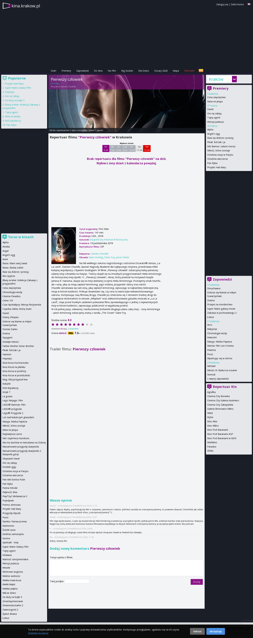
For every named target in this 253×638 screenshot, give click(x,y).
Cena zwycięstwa (216, 97)
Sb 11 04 (139, 148)
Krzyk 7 (6, 392)
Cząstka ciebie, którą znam (17, 308)
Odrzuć (197, 631)
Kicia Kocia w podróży (14, 371)
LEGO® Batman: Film (14, 404)
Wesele (6, 567)
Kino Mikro (213, 425)
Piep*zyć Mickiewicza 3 (14, 496)
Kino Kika (212, 421)
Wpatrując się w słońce (219, 358)
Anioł (5, 259)
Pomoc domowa (11, 504)
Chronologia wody (217, 333)
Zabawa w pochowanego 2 (222, 312)
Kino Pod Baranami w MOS (221, 438)
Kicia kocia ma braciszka (15, 362)
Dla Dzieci (143, 70)
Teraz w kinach (21, 237)
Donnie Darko (9, 329)
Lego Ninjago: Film (12, 400)
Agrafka (211, 392)
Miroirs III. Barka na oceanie (222, 370)
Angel (5, 250)
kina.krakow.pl (26, 6)
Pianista (211, 350)
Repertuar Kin (225, 386)
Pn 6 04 (106, 148)
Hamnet (6, 354)
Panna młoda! (9, 487)
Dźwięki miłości (10, 341)
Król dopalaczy (13, 120)
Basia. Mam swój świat (14, 263)
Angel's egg (213, 133)
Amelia (6, 246)
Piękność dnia (9, 492)
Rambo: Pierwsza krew (14, 521)
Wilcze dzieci (9, 592)
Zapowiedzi (82, 70)
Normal (211, 374)
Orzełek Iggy (9, 466)
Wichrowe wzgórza (12, 571)
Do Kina (98, 70)
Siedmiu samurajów (13, 534)
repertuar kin (62, 130)
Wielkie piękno (10, 588)
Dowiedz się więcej (38, 633)
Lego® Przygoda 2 (12, 413)
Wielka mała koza (11, 580)
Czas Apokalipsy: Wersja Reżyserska (21, 304)
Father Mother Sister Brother (18, 346)
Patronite (189, 70)
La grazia (7, 396)
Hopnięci (9, 92)
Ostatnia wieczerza (217, 158)
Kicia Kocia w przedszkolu (16, 375)
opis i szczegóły (79, 130)
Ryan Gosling (96, 257)
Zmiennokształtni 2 (12, 605)
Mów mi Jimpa (215, 101)
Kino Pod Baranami (217, 429)
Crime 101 (7, 300)
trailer (92, 130)
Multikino (212, 442)
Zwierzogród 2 (10, 609)
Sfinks (210, 450)
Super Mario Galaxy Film (18, 87)
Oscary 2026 (161, 70)
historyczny (122, 239)
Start (53, 70)
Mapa (176, 70)
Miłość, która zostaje (218, 150)
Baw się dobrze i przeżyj (220, 137)
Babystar (212, 329)
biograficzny (96, 239)
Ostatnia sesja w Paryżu (220, 154)
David (210, 109)
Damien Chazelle (68, 86)
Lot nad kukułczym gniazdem (18, 417)
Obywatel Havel (11, 458)
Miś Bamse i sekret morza (221, 146)
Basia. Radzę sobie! (12, 267)
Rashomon (8, 525)
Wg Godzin (127, 70)
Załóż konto (237, 4)
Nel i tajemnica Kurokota (15, 438)
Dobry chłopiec (10, 317)
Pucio (210, 354)
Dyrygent (7, 337)
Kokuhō (6, 383)
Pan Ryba (212, 163)
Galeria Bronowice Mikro (220, 408)
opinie (100, 130)
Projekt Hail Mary (216, 167)
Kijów (210, 417)
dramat (109, 239)
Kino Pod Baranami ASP (220, 434)
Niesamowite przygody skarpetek (20, 446)
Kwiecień (212, 337)
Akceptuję (216, 631)
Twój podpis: (57, 581)
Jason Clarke (122, 257)
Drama (211, 300)
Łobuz (210, 317)
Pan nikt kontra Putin (13, 479)
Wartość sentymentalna (15, 559)
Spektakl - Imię (10, 542)
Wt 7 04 (112, 148)
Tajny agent (213, 117)
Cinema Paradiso (11, 296)
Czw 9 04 (125, 148)
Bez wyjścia (8, 275)
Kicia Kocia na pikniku (13, 367)
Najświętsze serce (12, 434)
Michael (211, 366)
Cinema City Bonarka (218, 396)
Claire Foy (109, 257)
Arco (209, 324)
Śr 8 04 (118, 148)
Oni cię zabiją (214, 113)
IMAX (210, 413)
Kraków (216, 79)
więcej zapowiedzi (219, 378)
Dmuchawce (214, 288)
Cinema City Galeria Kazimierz (223, 400)
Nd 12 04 (147, 148)
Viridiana (7, 555)
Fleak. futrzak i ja (216, 142)
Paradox (211, 446)
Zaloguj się (222, 4)
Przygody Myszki (11, 513)
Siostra (6, 538)
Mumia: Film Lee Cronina (220, 345)
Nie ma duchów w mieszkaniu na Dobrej (24, 442)
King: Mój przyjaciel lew (15, 379)
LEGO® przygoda (12, 408)
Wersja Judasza (215, 121)
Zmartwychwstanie (12, 601)
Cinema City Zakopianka (220, 404)
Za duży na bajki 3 (14, 100)
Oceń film (73, 328)
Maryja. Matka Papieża (219, 341)
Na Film (112, 70)
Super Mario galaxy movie (221, 308)
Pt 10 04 (132, 148)
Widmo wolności (11, 576)
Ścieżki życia (8, 529)
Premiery (66, 70)
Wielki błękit (8, 584)
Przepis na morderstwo (219, 304)
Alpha (210, 129)
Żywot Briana (9, 613)
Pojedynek (8, 500)
